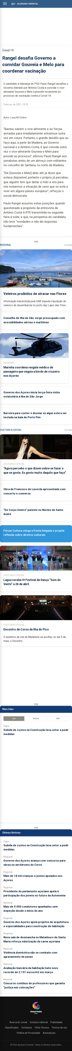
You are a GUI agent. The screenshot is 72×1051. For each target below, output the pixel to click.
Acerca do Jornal (18, 1022)
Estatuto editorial (39, 1022)
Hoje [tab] (14, 718)
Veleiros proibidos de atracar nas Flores (34, 294)
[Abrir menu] (5, 4)
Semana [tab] (36, 718)
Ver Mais (68, 245)
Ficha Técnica (42, 1027)
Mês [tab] (58, 718)
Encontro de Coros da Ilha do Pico (26, 629)
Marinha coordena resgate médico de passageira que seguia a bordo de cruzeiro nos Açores (31, 371)
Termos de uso (59, 1027)
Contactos (26, 1027)
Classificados (12, 1027)
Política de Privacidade (28, 1033)
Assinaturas (49, 1033)
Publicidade (56, 1022)
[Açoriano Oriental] (36, 1014)
